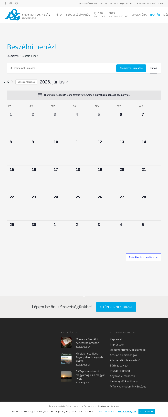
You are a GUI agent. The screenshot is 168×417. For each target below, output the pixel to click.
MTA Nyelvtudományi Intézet (128, 386)
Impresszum (117, 344)
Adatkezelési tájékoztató (125, 360)
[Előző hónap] (8, 81)
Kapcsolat (116, 339)
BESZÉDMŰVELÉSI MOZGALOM (93, 3)
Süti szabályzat (119, 365)
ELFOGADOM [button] (146, 411)
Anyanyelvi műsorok (122, 376)
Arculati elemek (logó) (123, 355)
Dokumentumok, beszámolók (128, 350)
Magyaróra (139, 14)
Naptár (155, 14)
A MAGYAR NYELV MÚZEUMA (150, 3)
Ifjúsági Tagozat (99, 14)
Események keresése (131, 68)
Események (13, 55)
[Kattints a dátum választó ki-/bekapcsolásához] (54, 82)
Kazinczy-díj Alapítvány (124, 381)
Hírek (59, 14)
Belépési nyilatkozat (116, 306)
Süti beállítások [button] (107, 411)
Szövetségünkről (78, 14)
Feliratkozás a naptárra (141, 257)
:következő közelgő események (112, 95)
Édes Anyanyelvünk (118, 14)
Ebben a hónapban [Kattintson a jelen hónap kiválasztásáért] (26, 82)
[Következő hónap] (12, 81)
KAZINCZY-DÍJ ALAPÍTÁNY (122, 3)
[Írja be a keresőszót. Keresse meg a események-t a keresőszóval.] (61, 68)
